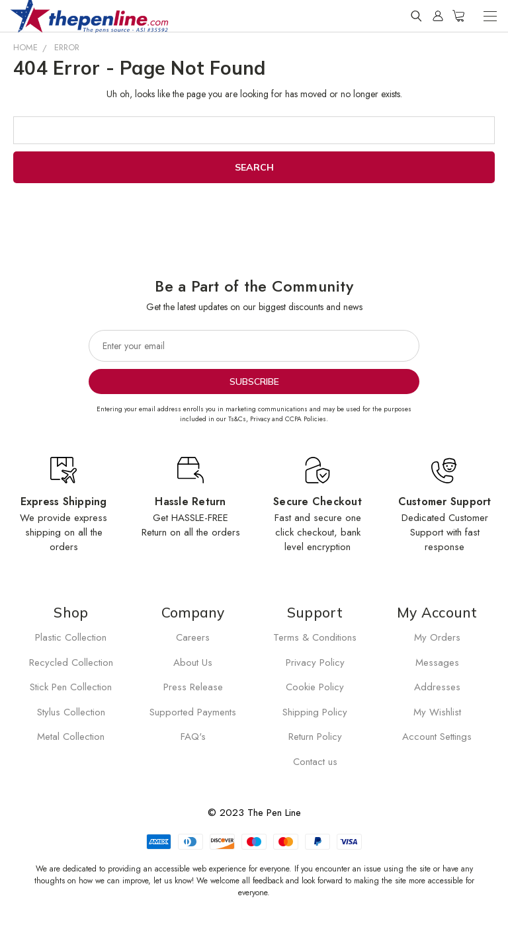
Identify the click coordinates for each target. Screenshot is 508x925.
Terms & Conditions (315, 637)
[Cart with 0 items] (458, 16)
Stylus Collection (71, 712)
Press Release (193, 687)
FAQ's (193, 736)
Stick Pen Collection (71, 687)
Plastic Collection (70, 637)
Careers (193, 637)
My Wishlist (437, 712)
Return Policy (315, 736)
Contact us (315, 761)
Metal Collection (71, 736)
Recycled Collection (71, 662)
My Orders (437, 637)
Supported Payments (192, 712)
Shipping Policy (314, 712)
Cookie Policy (315, 687)
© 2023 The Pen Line (254, 812)
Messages (437, 662)
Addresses (437, 687)
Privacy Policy (315, 662)
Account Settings (437, 736)
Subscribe (254, 381)
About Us (192, 662)
